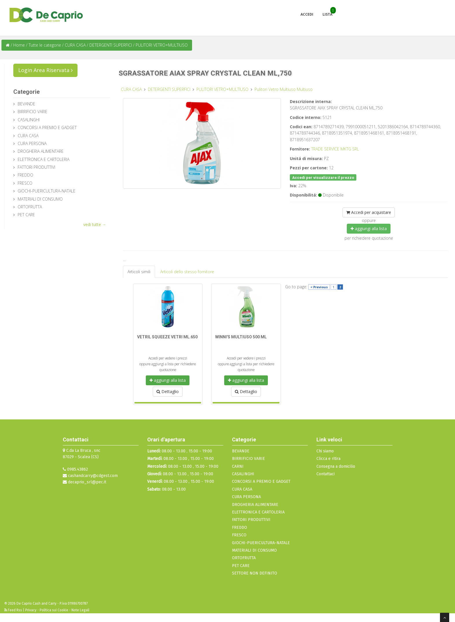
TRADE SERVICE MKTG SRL (335, 149)
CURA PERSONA (32, 143)
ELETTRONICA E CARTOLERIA (43, 159)
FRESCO (25, 183)
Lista (327, 14)
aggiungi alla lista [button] (369, 228)
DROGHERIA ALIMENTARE (41, 151)
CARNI (238, 466)
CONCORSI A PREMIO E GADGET (47, 127)
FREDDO (25, 175)
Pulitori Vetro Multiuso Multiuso (284, 89)
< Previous (319, 287)
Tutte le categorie (45, 45)
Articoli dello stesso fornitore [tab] (187, 271)
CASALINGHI (29, 119)
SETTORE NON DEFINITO (254, 573)
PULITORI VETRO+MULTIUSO (162, 45)
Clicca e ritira (328, 458)
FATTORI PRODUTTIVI (36, 167)
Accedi (307, 14)
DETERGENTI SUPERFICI (111, 45)
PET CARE (26, 214)
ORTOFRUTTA (30, 207)
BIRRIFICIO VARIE (32, 111)
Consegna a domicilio (335, 466)
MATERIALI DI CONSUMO (40, 199)
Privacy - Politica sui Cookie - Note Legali (57, 610)
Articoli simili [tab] (139, 271)
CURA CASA (76, 45)
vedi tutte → (94, 224)
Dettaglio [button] (167, 391)
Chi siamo (325, 451)
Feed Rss (13, 610)
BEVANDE (26, 104)
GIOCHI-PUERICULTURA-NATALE (46, 191)
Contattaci (325, 473)
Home (19, 45)
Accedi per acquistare (368, 212)
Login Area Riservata (45, 70)
